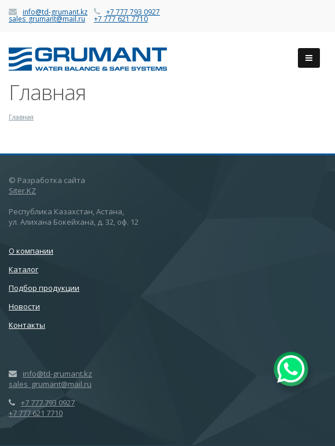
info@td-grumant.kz (55, 12)
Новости (24, 306)
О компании (31, 251)
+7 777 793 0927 (133, 12)
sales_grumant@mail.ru (47, 19)
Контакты (27, 325)
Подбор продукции (44, 288)
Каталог (23, 269)
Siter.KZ (22, 190)
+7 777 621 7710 (121, 19)
